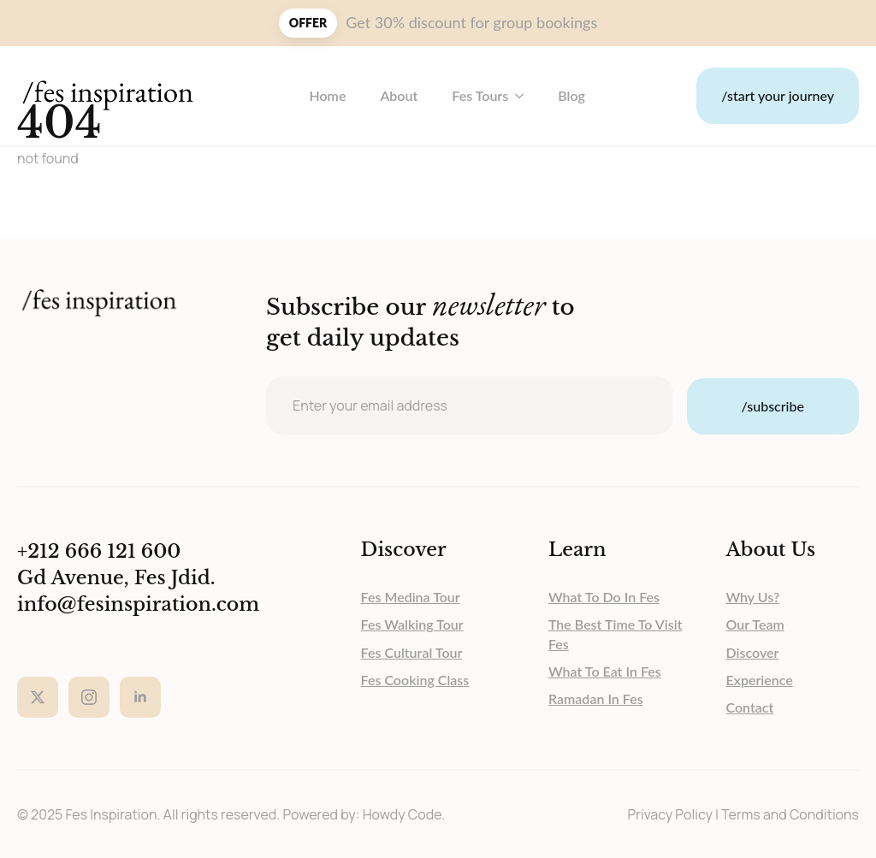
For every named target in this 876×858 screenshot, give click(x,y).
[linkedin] (140, 697)
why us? (753, 597)
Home (327, 95)
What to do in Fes (604, 597)
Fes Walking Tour (412, 624)
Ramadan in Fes (595, 698)
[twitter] (37, 697)
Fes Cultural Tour (412, 652)
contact (750, 707)
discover (752, 652)
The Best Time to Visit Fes (615, 633)
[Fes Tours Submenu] (524, 96)
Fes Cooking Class (415, 680)
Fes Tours (480, 95)
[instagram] (89, 697)
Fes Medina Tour (410, 597)
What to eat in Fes (604, 671)
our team (755, 624)
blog (571, 95)
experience (759, 680)
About (398, 95)
